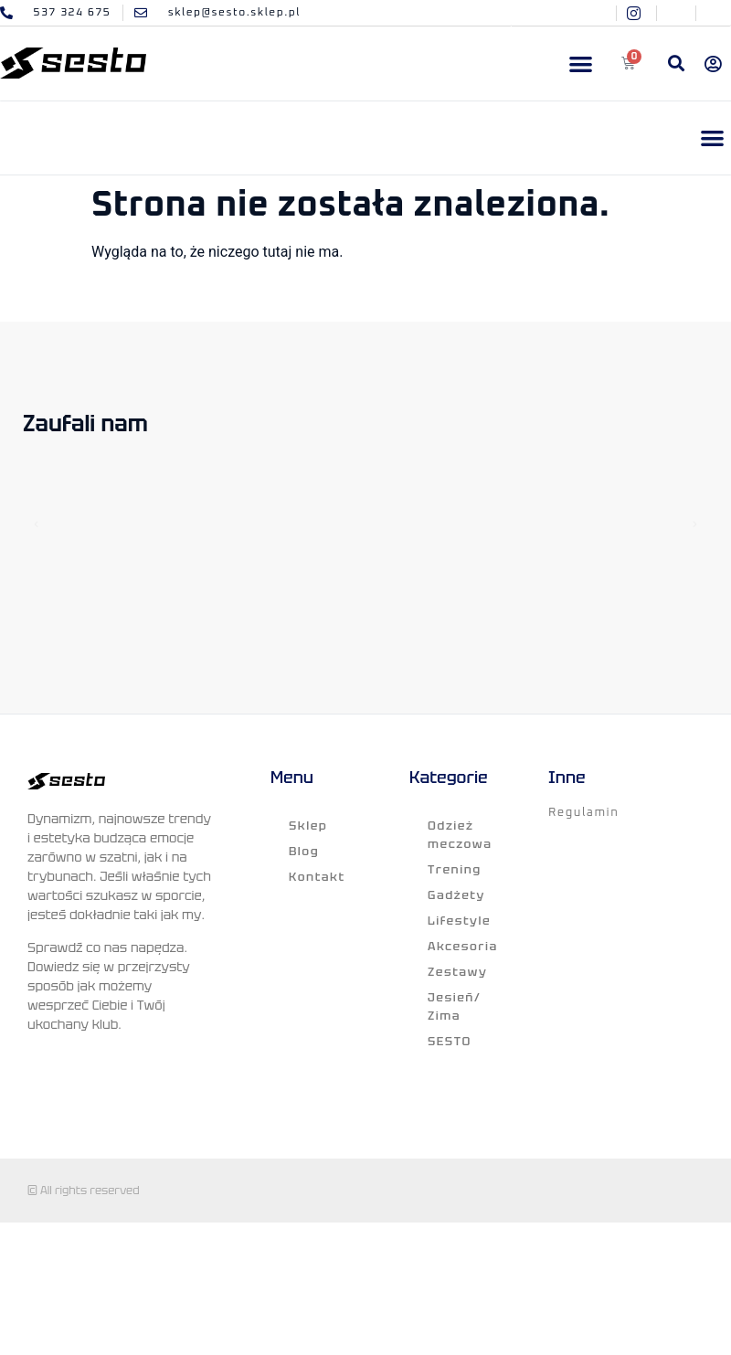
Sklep (308, 825)
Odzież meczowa (460, 835)
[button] (581, 63)
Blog (304, 851)
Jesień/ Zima (454, 1006)
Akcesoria (463, 946)
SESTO (449, 1041)
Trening (455, 869)
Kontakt (317, 876)
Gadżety (456, 895)
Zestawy (457, 971)
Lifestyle (459, 920)
